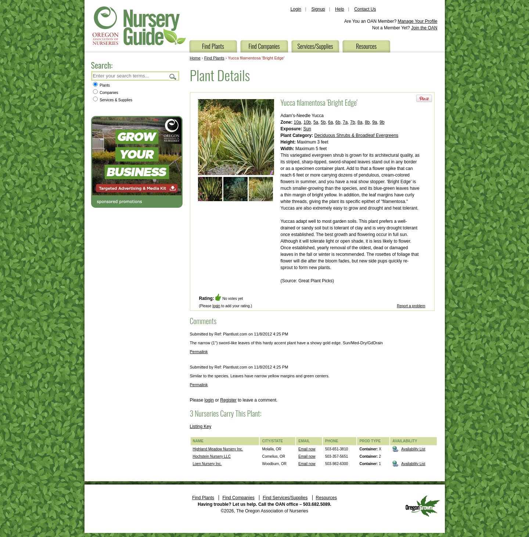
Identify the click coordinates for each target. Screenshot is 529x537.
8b (367, 122)
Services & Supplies (113, 100)
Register (228, 400)
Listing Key (201, 426)
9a (374, 122)
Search (173, 76)
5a (315, 122)
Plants (101, 85)
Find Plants (213, 46)
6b (337, 122)
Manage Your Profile (417, 21)
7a (345, 122)
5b (323, 122)
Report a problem (411, 306)
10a (297, 122)
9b (381, 122)
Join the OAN (424, 27)
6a (330, 122)
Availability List (413, 449)
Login (296, 9)
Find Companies (264, 46)
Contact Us (365, 9)
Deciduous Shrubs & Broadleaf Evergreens (356, 135)
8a (359, 122)
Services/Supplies (315, 46)
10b (307, 122)
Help (339, 9)
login (216, 306)
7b (352, 122)
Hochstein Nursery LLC (212, 456)
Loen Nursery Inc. (207, 464)
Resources (366, 46)
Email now (306, 449)
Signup (318, 9)
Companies (105, 93)
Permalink (199, 351)
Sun (307, 128)
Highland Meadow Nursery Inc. (218, 449)
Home (195, 58)
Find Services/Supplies (285, 497)
